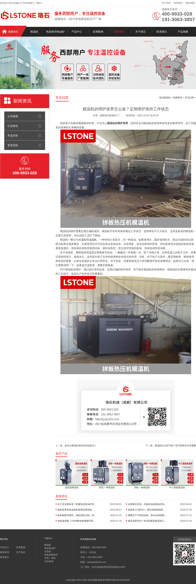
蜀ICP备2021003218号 (118, 580)
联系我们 (178, 3)
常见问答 (13, 135)
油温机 (93, 239)
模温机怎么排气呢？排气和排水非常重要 (175, 445)
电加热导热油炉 (55, 31)
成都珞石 (13, 31)
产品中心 (77, 31)
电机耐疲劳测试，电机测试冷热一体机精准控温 (77, 515)
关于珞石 (166, 3)
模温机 (34, 31)
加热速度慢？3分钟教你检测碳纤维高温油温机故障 (77, 521)
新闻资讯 (119, 31)
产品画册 (183, 31)
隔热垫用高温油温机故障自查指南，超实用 (77, 509)
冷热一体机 (50, 558)
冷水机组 (48, 561)
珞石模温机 (165, 97)
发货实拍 (13, 145)
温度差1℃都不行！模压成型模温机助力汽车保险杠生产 (147, 509)
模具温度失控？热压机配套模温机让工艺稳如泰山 (147, 521)
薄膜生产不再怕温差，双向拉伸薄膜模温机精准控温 (147, 515)
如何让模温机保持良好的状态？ (81, 445)
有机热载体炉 (51, 554)
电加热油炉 (50, 548)
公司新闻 (13, 116)
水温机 (82, 239)
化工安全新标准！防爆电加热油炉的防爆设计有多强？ (77, 504)
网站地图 (190, 3)
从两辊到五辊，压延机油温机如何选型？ (147, 504)
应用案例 (98, 31)
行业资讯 (13, 125)
